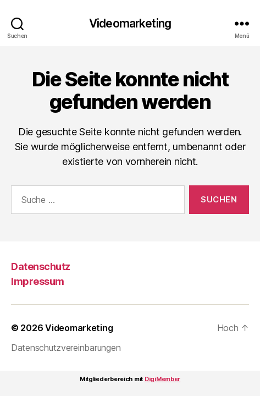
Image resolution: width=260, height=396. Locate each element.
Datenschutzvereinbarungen (65, 347)
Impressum (37, 281)
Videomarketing (130, 23)
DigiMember (162, 379)
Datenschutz (40, 266)
